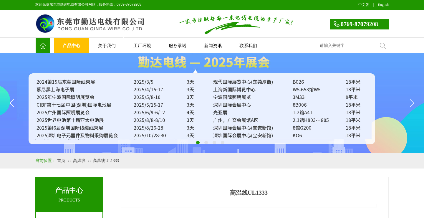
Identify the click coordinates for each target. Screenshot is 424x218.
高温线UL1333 (106, 160)
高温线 (79, 160)
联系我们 (248, 45)
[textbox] (346, 45)
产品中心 (71, 45)
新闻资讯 (213, 45)
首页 (61, 160)
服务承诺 (177, 45)
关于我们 (107, 45)
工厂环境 (142, 45)
